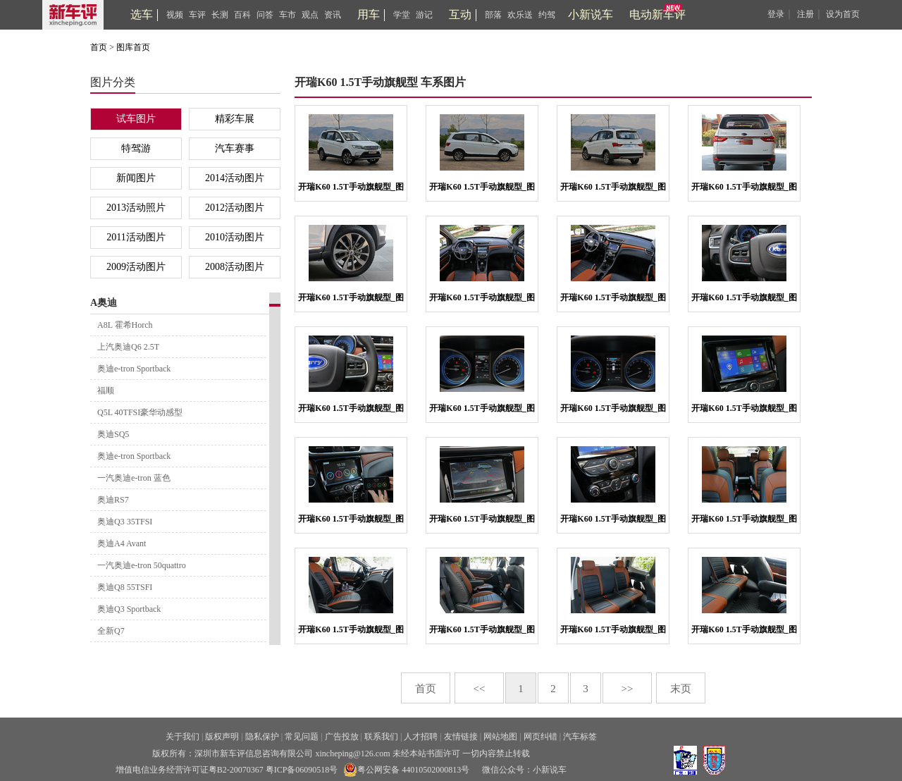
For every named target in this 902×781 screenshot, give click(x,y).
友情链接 (461, 737)
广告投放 (342, 737)
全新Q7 (111, 631)
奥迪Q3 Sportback (129, 609)
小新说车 (590, 14)
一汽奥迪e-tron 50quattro (141, 565)
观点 (310, 15)
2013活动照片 (136, 207)
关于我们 (182, 737)
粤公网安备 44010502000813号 (406, 770)
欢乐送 (520, 15)
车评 (197, 15)
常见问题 (302, 737)
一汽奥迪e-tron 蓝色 (134, 478)
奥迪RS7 (113, 500)
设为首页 (843, 14)
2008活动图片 (234, 267)
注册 (805, 14)
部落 (493, 15)
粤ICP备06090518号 (302, 770)
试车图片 (136, 118)
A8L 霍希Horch (125, 325)
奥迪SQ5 (113, 434)
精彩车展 (234, 118)
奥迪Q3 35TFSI (124, 522)
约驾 (546, 15)
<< (480, 688)
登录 (775, 14)
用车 (368, 14)
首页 (98, 47)
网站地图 (500, 737)
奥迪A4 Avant (121, 543)
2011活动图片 (135, 237)
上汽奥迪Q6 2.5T (128, 347)
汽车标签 (580, 737)
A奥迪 (103, 302)
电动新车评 (657, 14)
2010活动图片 (234, 237)
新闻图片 (136, 178)
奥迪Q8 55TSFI (124, 587)
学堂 (401, 15)
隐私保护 (262, 737)
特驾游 (136, 148)
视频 (174, 15)
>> (628, 688)
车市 (287, 15)
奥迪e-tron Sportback (134, 369)
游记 (424, 15)
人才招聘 (421, 737)
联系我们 (381, 737)
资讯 (332, 15)
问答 (265, 15)
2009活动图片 (136, 267)
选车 (141, 14)
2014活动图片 (234, 178)
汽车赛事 (234, 148)
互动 (460, 14)
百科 (242, 15)
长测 (219, 15)
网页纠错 (540, 737)
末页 (680, 688)
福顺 (105, 390)
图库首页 (133, 47)
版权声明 (222, 737)
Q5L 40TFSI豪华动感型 (140, 412)
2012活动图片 (234, 207)
